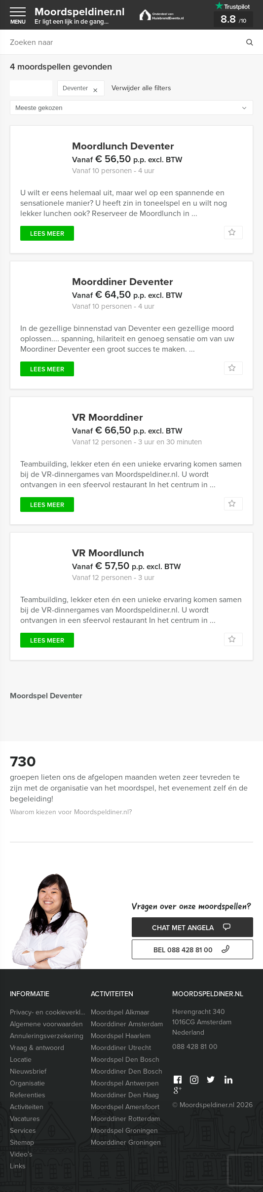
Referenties (27, 1095)
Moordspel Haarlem (120, 1036)
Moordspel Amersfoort (125, 1107)
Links (18, 1166)
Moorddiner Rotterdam (125, 1119)
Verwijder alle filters (141, 88)
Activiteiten (26, 1107)
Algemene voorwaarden (46, 1024)
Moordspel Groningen (124, 1130)
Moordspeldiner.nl (80, 14)
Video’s (21, 1154)
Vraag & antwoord (37, 1048)
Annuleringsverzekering (46, 1036)
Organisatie (27, 1083)
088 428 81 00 (195, 1047)
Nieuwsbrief (28, 1071)
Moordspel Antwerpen (125, 1083)
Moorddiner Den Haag (125, 1095)
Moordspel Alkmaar (120, 1012)
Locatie (21, 1059)
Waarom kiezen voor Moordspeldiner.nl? (71, 812)
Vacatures (25, 1119)
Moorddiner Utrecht (121, 1048)
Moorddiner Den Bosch (126, 1071)
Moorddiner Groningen (126, 1142)
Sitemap (22, 1142)
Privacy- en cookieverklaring (48, 1012)
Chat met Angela (192, 928)
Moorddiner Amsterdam (127, 1024)
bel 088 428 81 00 (192, 950)
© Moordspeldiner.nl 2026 (212, 1105)
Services (23, 1130)
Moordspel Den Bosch (125, 1059)
